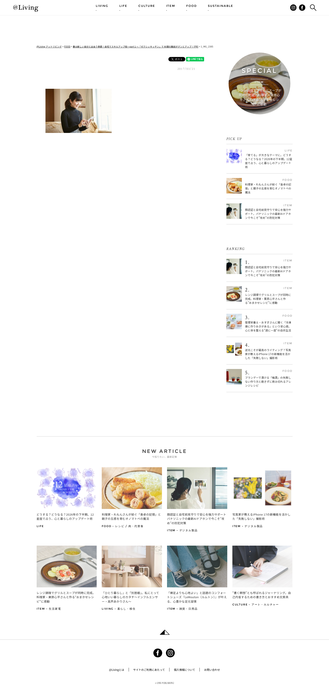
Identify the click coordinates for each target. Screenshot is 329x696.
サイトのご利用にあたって (149, 669)
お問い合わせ (212, 669)
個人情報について (184, 669)
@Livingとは (116, 669)
